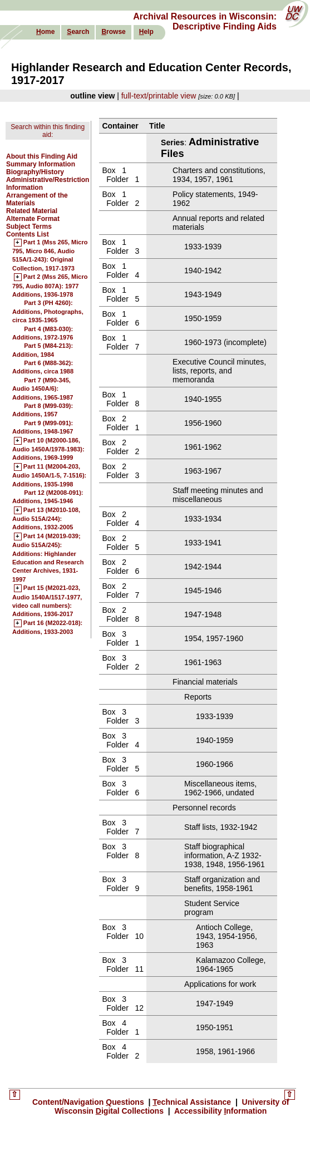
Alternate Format (33, 219)
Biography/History (35, 172)
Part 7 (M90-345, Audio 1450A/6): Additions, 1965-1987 (42, 389)
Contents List (27, 234)
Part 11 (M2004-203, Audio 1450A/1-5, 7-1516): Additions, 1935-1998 (49, 476)
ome (45, 32)
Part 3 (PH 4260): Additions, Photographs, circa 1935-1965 (47, 311)
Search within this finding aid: (48, 131)
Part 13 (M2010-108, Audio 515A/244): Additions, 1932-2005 (46, 519)
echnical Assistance (192, 1102)
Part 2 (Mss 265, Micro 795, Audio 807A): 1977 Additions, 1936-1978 (49, 286)
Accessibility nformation (220, 1110)
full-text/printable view (158, 95)
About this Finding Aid (41, 156)
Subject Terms (29, 226)
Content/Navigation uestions (89, 1102)
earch (78, 32)
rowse (113, 32)
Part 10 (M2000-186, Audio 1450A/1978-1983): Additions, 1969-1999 (48, 449)
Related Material (31, 211)
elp (146, 32)
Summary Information (40, 164)
